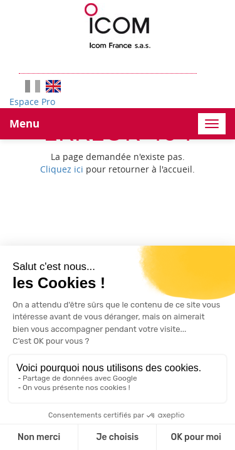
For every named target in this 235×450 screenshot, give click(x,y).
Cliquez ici (61, 169)
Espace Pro (32, 102)
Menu (24, 123)
